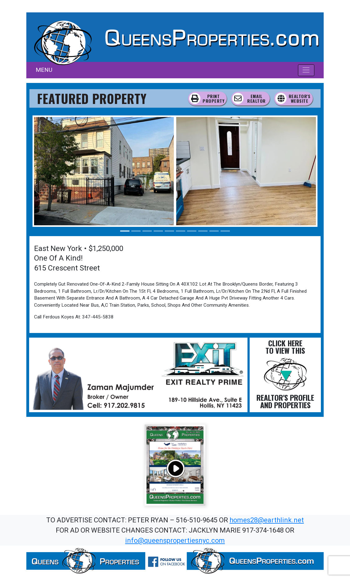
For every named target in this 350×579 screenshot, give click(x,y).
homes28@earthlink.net (267, 520)
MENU (44, 69)
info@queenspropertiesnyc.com (175, 540)
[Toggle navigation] (306, 70)
